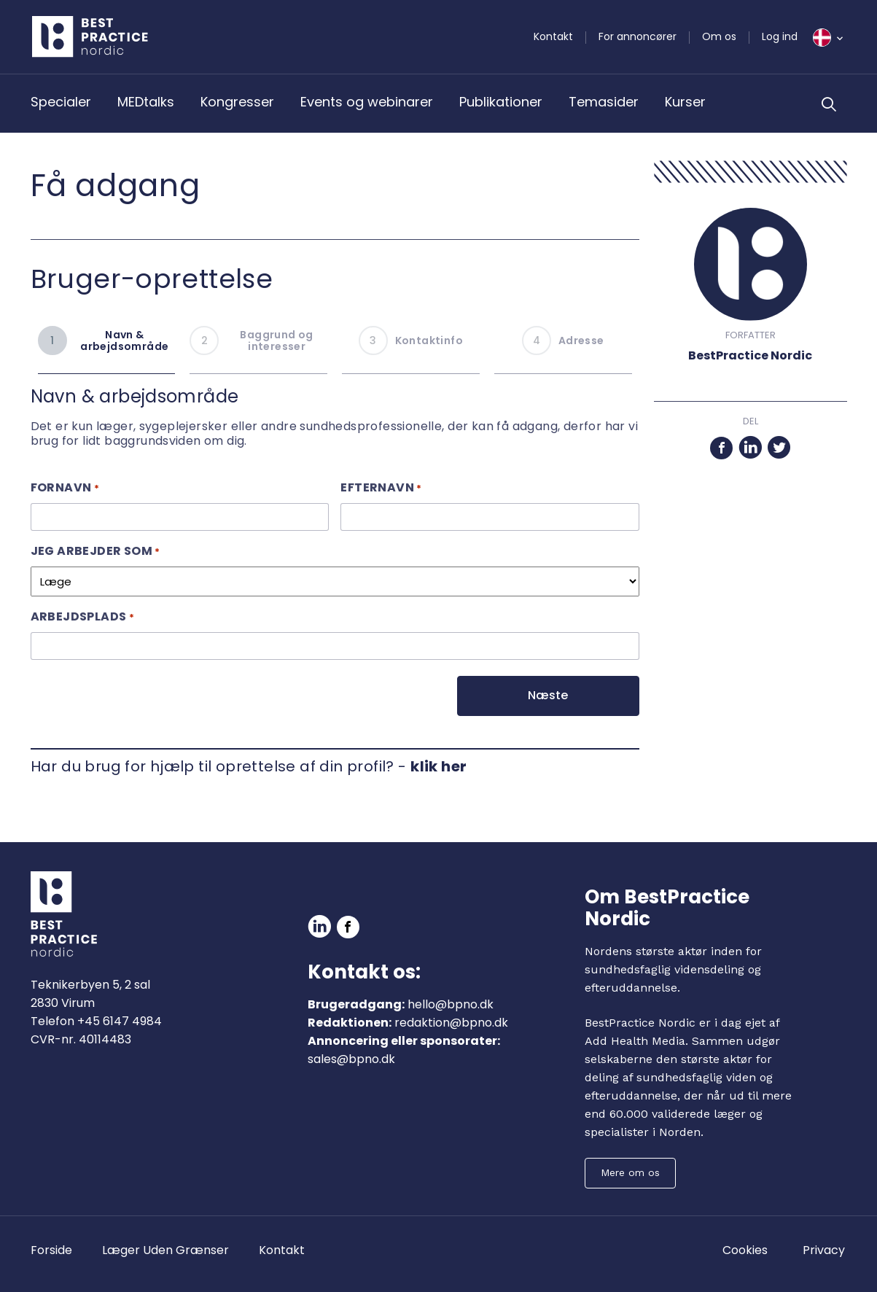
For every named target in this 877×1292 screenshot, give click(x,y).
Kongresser (237, 102)
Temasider (604, 102)
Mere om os (630, 1172)
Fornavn (65, 487)
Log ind (780, 36)
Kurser (685, 102)
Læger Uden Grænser (165, 1250)
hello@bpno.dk (451, 1004)
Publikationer (500, 102)
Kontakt (553, 36)
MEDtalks (145, 102)
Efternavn (380, 487)
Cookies (745, 1250)
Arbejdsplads (82, 616)
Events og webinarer (366, 102)
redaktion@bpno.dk (451, 1022)
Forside (51, 1250)
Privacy (824, 1250)
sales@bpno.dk (351, 1059)
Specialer (61, 102)
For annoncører (638, 36)
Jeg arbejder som (95, 550)
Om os (719, 36)
